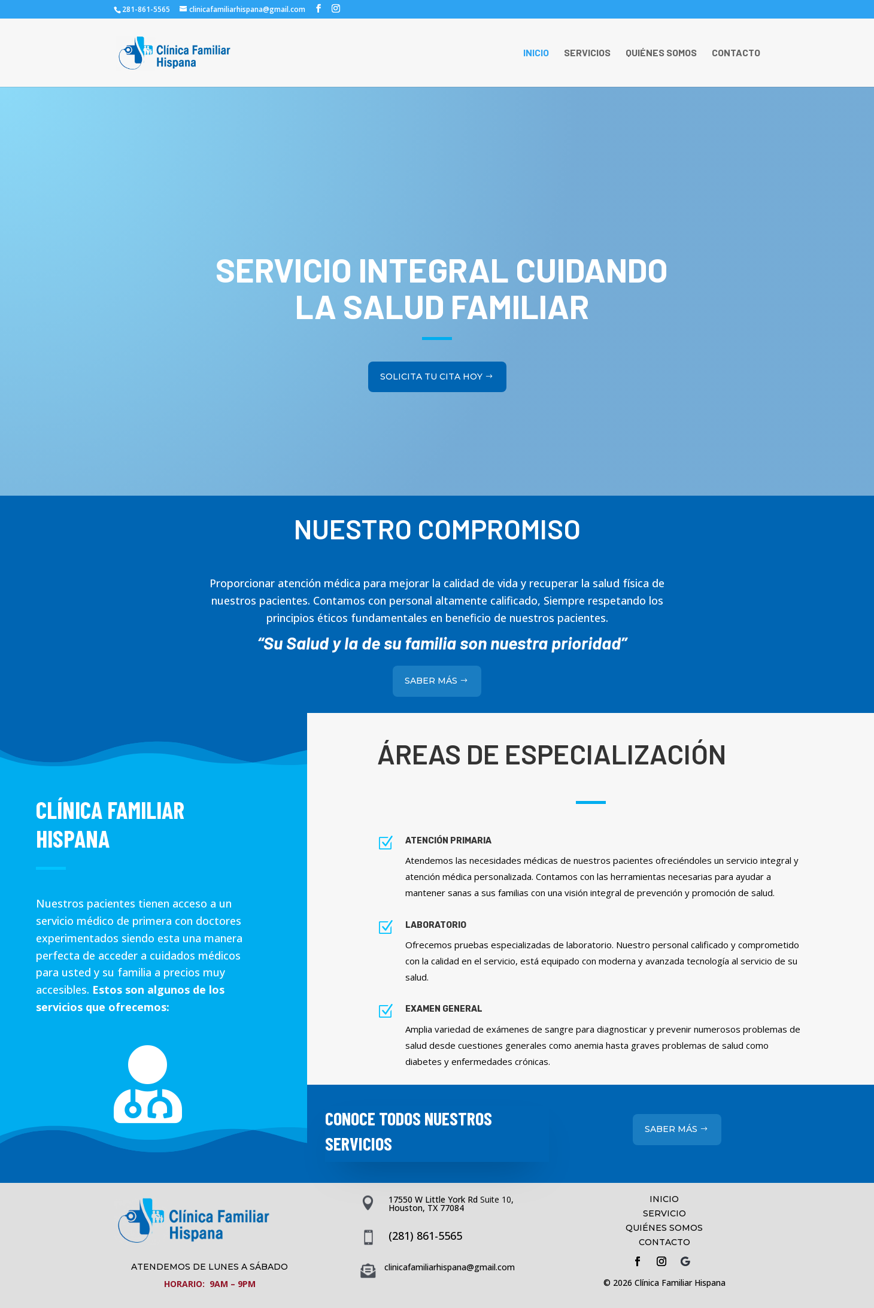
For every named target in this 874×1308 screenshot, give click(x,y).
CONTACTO (736, 53)
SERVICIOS (587, 53)
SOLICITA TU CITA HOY (431, 355)
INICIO (536, 53)
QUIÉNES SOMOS (661, 53)
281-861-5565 (146, 9)
